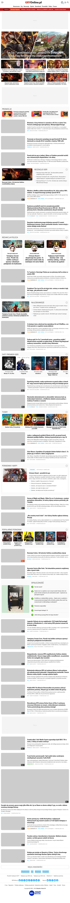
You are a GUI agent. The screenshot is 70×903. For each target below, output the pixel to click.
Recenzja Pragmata (14, 9)
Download (38, 6)
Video (50, 6)
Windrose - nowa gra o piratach (27, 9)
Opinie (32, 6)
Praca (54, 886)
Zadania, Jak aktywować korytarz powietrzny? (42, 490)
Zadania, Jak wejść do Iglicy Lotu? (39, 488)
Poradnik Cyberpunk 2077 (13, 876)
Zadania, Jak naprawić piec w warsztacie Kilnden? (43, 485)
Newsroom (16, 6)
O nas (6, 886)
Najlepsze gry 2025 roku (39, 876)
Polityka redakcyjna (19, 886)
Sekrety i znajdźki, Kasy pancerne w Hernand (42, 481)
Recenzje (26, 6)
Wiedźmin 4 (49, 876)
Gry (22, 6)
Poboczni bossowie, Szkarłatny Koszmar (41, 483)
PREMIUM (5, 9)
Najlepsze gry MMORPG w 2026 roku (45, 9)
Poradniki (45, 6)
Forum (55, 6)
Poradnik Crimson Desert (62, 9)
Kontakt (59, 886)
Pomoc (63, 886)
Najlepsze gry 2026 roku (26, 876)
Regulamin (11, 886)
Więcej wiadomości (35, 867)
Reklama (46, 886)
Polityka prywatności (29, 886)
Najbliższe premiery (58, 876)
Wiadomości (24, 872)
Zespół (50, 886)
